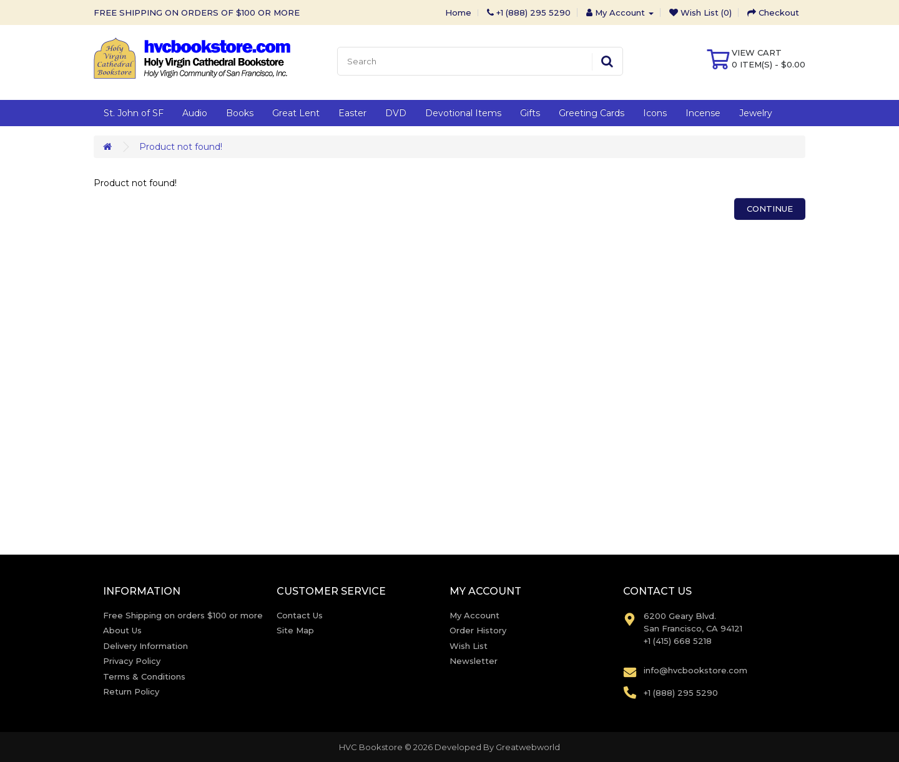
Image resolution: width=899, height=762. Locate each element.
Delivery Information (145, 646)
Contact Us (300, 615)
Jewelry (755, 113)
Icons (655, 113)
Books (239, 113)
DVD (395, 113)
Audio (194, 113)
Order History (478, 630)
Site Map (295, 630)
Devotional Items (463, 113)
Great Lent (296, 113)
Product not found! (180, 146)
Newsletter (474, 661)
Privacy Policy (131, 661)
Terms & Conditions (144, 676)
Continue (770, 209)
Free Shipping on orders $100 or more (183, 615)
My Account (474, 615)
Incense (702, 113)
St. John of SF (134, 113)
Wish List (469, 646)
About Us (122, 630)
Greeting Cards (591, 113)
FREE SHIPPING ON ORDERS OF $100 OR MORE (197, 12)
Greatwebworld (528, 747)
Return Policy (131, 691)
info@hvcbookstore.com (695, 670)
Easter (352, 113)
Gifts (530, 113)
